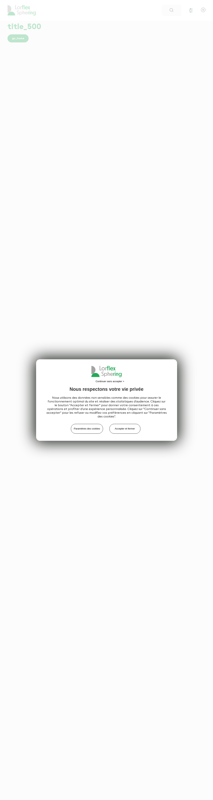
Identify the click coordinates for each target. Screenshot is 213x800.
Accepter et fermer (125, 428)
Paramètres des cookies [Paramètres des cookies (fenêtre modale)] (87, 428)
